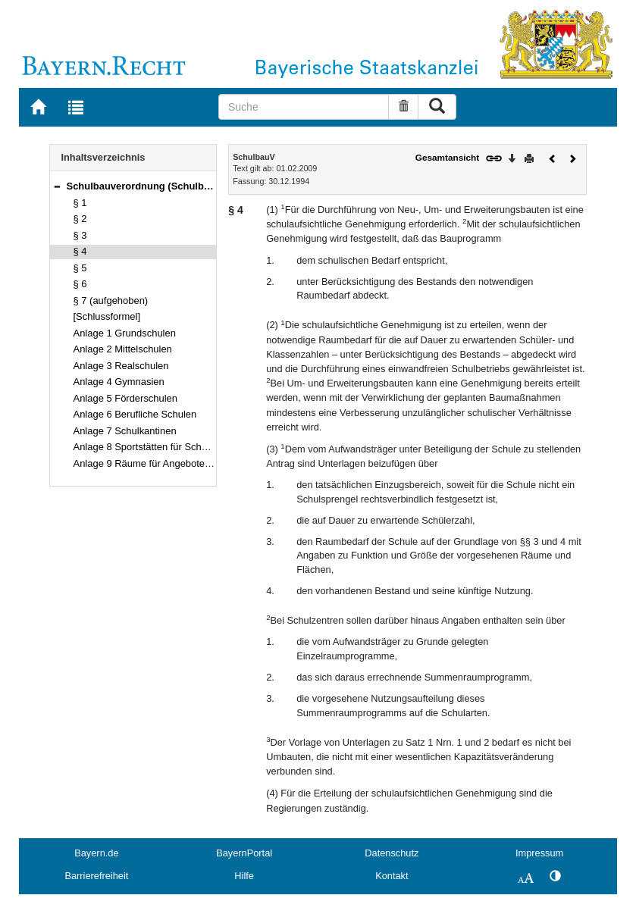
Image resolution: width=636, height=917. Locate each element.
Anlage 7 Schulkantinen (125, 431)
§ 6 (80, 283)
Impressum (539, 853)
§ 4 (80, 251)
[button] (57, 186)
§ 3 (80, 235)
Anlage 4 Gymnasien (119, 381)
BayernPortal (244, 853)
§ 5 (80, 268)
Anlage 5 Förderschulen (126, 398)
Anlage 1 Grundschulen (125, 333)
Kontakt (391, 875)
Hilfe (244, 875)
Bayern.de (96, 853)
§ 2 (80, 218)
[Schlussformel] (107, 316)
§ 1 (80, 202)
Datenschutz (391, 853)
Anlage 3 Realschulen (121, 365)
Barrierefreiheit (96, 875)
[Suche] (303, 107)
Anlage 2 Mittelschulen (123, 349)
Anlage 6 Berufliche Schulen (135, 414)
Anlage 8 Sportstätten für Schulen (147, 446)
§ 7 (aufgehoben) (111, 300)
